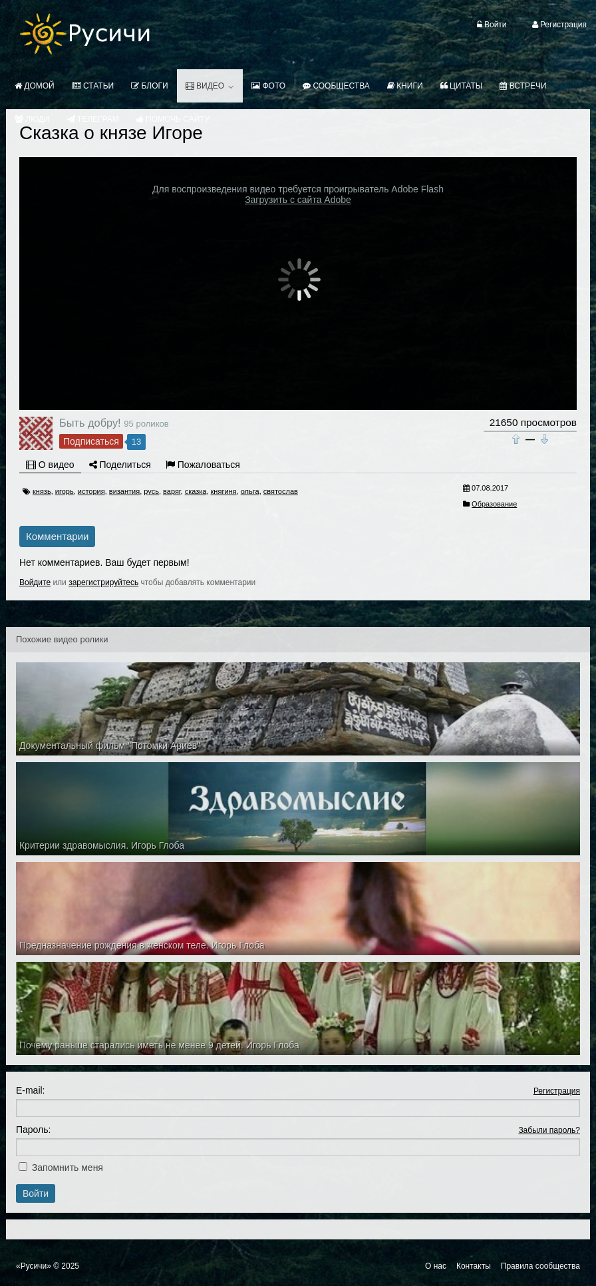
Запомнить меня (67, 1167)
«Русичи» (33, 1266)
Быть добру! (90, 423)
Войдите (35, 582)
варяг (171, 491)
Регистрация (556, 1091)
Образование (494, 504)
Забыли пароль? (549, 1130)
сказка (196, 491)
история (91, 491)
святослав (280, 491)
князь (42, 491)
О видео (50, 464)
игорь (64, 491)
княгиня (224, 491)
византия (124, 491)
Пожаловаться (203, 464)
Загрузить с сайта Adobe (298, 199)
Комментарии (57, 536)
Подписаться (91, 441)
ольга (250, 491)
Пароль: (33, 1129)
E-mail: (30, 1090)
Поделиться (120, 464)
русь (151, 491)
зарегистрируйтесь (103, 582)
